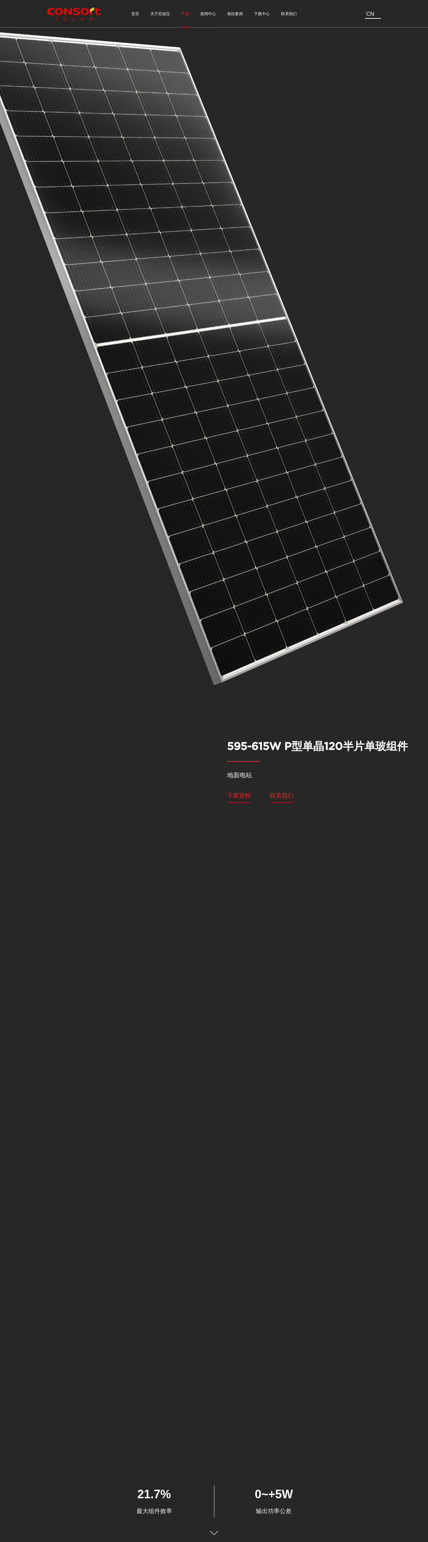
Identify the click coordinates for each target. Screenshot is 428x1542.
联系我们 (281, 796)
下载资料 (239, 796)
